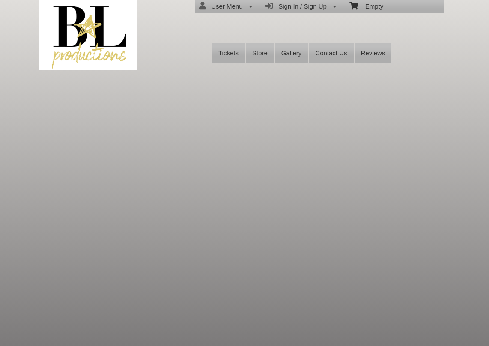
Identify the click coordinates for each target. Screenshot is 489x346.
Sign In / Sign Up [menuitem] (301, 6)
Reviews (373, 53)
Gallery (291, 53)
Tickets (228, 53)
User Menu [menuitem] (226, 6)
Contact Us (331, 53)
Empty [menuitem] (366, 5)
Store (260, 53)
